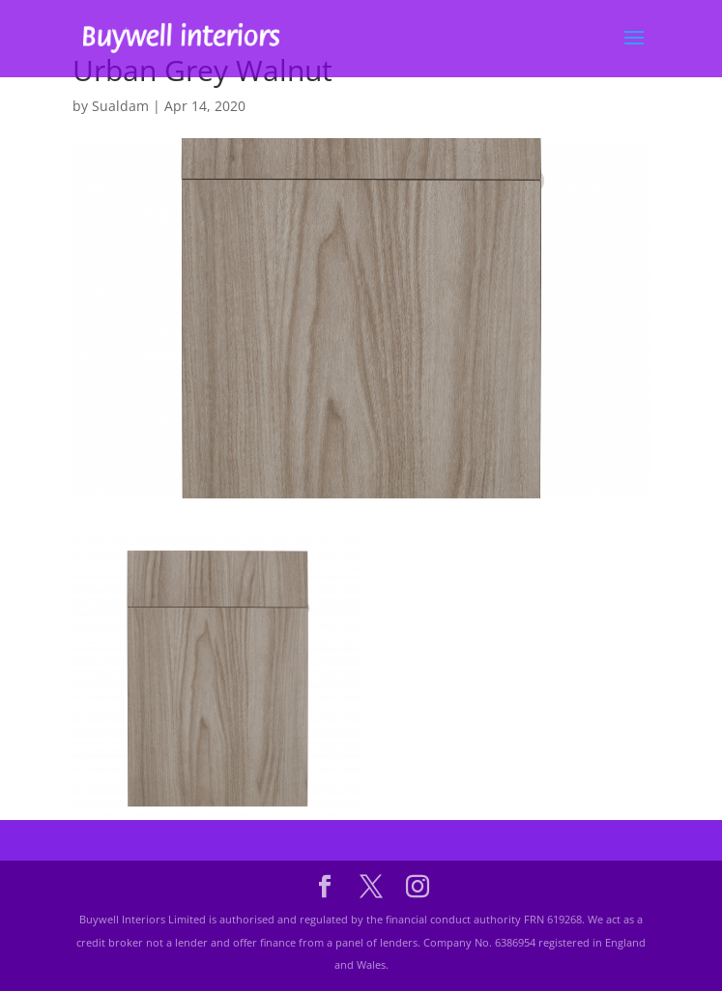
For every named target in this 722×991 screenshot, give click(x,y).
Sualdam (120, 106)
